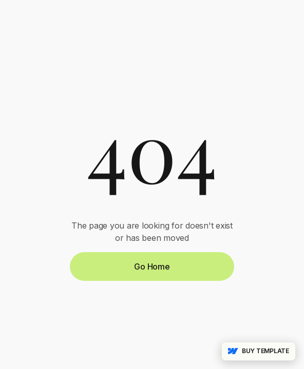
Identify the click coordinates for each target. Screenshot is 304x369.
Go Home (151, 266)
